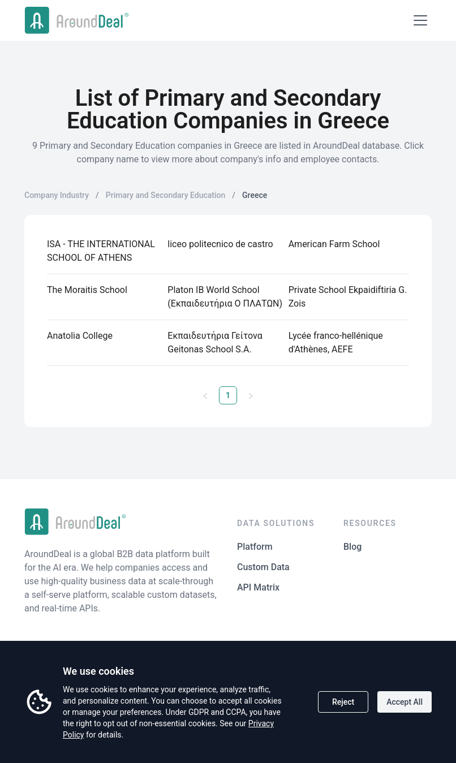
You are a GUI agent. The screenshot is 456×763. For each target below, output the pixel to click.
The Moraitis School (87, 289)
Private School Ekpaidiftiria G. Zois (348, 296)
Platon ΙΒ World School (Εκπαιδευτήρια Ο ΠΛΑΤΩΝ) (224, 296)
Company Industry (56, 195)
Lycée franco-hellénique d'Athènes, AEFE (336, 342)
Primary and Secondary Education (165, 195)
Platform (255, 546)
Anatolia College (80, 335)
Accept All (404, 701)
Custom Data (263, 567)
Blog (352, 546)
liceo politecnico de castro (220, 244)
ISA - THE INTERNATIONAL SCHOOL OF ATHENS (101, 251)
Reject (343, 701)
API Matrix (258, 587)
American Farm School (334, 244)
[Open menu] (420, 20)
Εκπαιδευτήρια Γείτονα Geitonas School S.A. (214, 342)
